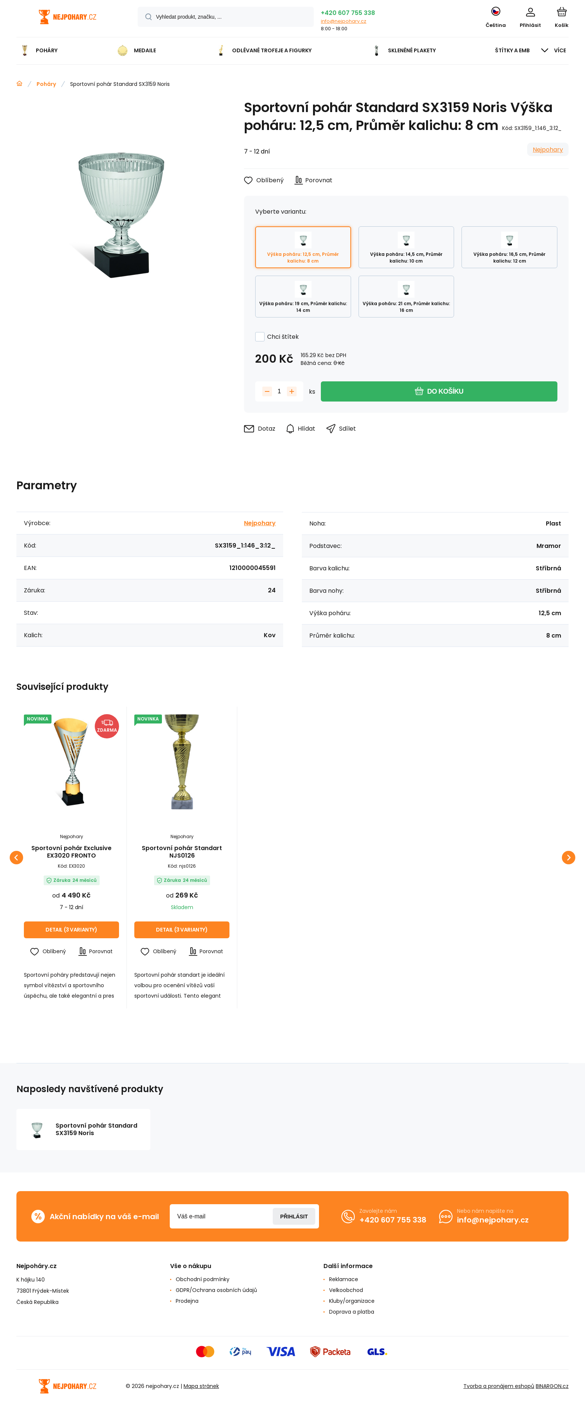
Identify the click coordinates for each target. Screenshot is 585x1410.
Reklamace (343, 1279)
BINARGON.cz (552, 1386)
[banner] (67, 19)
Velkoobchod (346, 1290)
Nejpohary (548, 149)
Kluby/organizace (352, 1301)
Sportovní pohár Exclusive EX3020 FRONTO (71, 852)
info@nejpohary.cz (343, 21)
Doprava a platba (351, 1312)
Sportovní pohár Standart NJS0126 (182, 852)
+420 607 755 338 (348, 13)
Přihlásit (294, 1217)
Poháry (46, 84)
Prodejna (187, 1301)
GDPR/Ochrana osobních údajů (216, 1290)
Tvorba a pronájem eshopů (498, 1386)
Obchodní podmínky (202, 1279)
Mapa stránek (201, 1386)
